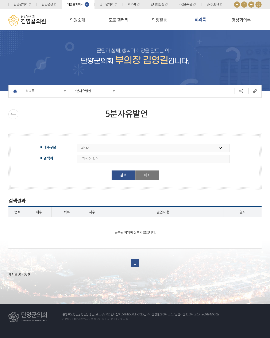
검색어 (48, 158)
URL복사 (254, 91)
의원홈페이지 (75, 4)
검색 (123, 175)
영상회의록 (241, 19)
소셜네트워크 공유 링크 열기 (241, 91)
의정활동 (159, 19)
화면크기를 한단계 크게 (237, 4)
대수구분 (49, 147)
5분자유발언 (82, 91)
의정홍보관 (185, 4)
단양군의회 (20, 4)
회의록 (132, 4)
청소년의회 (106, 4)
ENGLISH (213, 4)
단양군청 (47, 4)
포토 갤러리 (118, 19)
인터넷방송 (157, 4)
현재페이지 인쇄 (258, 4)
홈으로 (15, 91)
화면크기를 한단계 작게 (251, 4)
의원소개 (77, 19)
